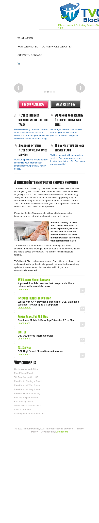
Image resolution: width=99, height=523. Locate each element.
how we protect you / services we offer (45, 46)
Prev (18, 88)
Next (80, 88)
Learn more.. (24, 289)
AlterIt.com (62, 431)
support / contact (30, 55)
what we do (25, 38)
